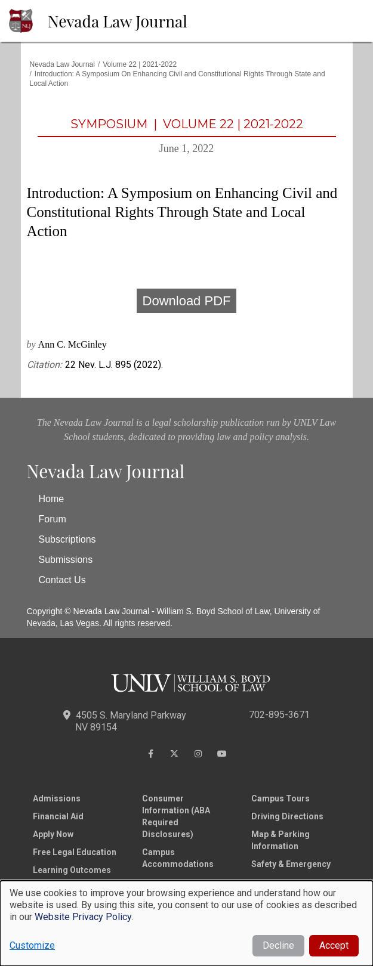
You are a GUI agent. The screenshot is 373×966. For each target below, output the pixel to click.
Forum (52, 519)
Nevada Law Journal (117, 21)
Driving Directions (287, 816)
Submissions (66, 560)
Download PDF (187, 300)
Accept (334, 945)
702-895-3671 (279, 714)
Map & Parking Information (280, 840)
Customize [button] (32, 945)
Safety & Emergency (291, 864)
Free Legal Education (74, 852)
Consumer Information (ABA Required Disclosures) (176, 816)
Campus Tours (280, 798)
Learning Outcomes (72, 870)
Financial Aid (58, 816)
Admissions (57, 798)
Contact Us (62, 580)
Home (51, 499)
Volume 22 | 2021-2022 (140, 64)
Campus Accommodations (178, 858)
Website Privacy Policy (83, 916)
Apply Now (53, 834)
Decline (278, 945)
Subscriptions (67, 539)
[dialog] (186, 923)
